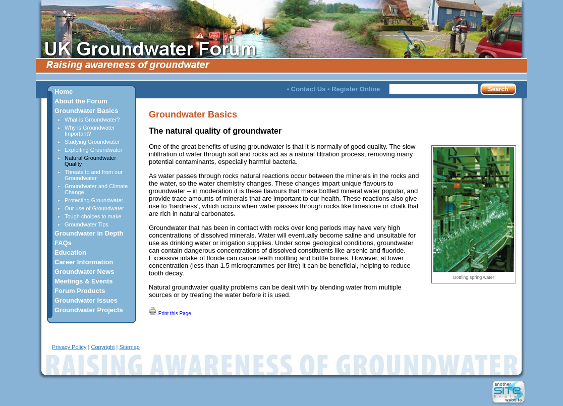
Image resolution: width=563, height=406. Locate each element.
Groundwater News (84, 271)
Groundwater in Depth (89, 233)
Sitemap (130, 347)
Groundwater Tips (86, 224)
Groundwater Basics (86, 110)
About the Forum (80, 101)
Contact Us (308, 89)
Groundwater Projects (88, 310)
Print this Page (170, 311)
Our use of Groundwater (94, 208)
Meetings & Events (83, 281)
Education (70, 252)
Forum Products (79, 291)
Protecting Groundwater (94, 200)
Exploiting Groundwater (93, 150)
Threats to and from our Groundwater (94, 175)
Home (63, 91)
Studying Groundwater (92, 142)
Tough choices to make (93, 216)
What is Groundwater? (92, 120)
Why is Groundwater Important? (90, 131)
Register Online (355, 89)
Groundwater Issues (86, 300)
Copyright (103, 347)
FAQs (63, 243)
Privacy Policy (69, 347)
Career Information (83, 262)
